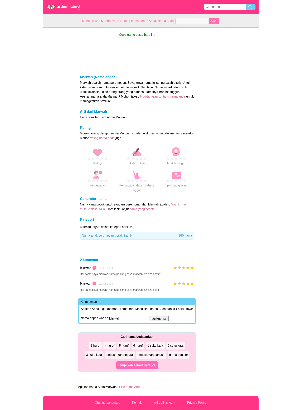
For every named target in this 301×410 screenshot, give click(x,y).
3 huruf (95, 345)
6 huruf (138, 345)
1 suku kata (155, 345)
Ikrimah (182, 204)
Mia (173, 204)
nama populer (178, 354)
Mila (102, 209)
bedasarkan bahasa (151, 354)
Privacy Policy (196, 402)
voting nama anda (102, 138)
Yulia (83, 209)
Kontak (137, 402)
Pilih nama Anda (130, 386)
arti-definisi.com (164, 402)
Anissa (93, 209)
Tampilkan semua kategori (137, 365)
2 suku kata (176, 345)
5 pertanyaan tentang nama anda (162, 96)
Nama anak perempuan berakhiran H (137, 235)
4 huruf (109, 345)
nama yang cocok (142, 209)
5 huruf (124, 345)
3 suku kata (94, 354)
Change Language (107, 402)
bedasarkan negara (120, 354)
